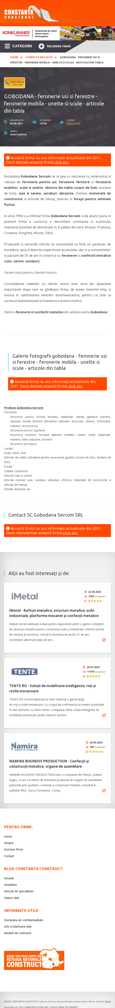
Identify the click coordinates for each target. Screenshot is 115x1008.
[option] (57, 33)
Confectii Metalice (39, 57)
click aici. (62, 162)
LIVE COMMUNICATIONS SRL (33, 1002)
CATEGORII (18, 45)
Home (14, 57)
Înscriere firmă (54, 45)
